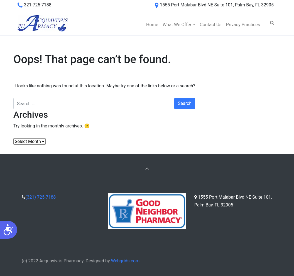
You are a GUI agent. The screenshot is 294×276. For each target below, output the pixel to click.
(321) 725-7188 (40, 197)
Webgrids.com (125, 260)
